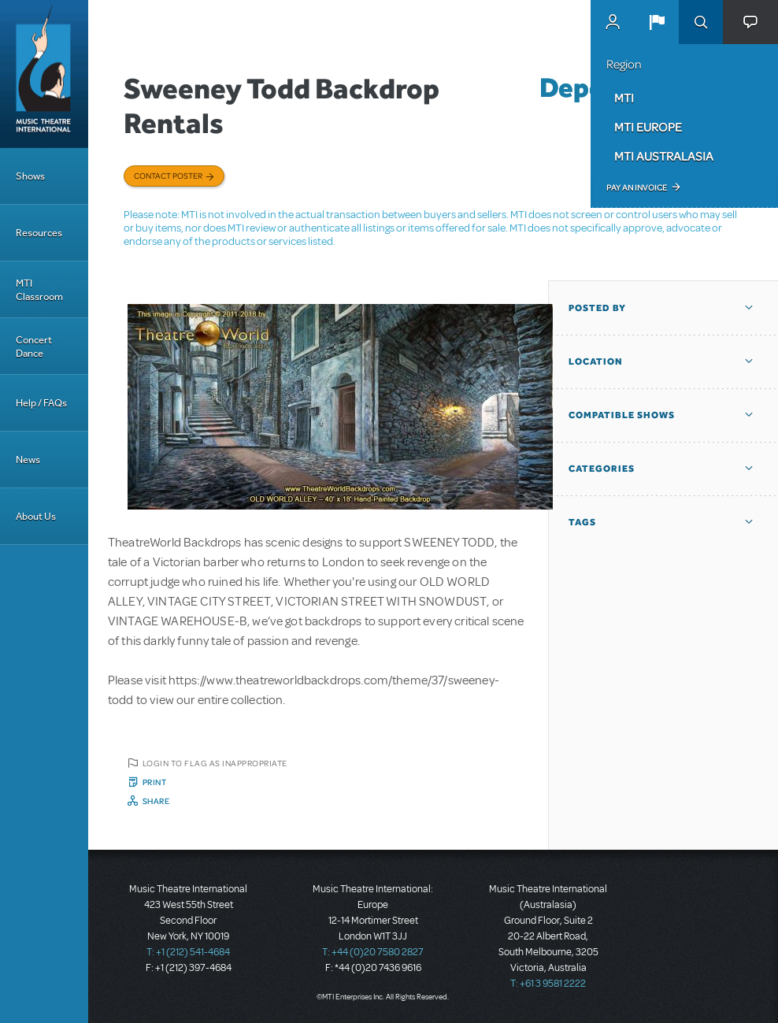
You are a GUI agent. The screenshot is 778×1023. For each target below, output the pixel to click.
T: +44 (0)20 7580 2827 (373, 952)
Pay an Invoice (636, 187)
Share (156, 800)
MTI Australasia (663, 156)
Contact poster (168, 175)
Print (155, 782)
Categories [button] (602, 468)
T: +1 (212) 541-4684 (188, 952)
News (28, 459)
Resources (39, 232)
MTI (624, 98)
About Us (36, 516)
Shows (30, 176)
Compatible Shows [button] (622, 415)
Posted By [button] (597, 307)
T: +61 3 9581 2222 (548, 983)
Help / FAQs (41, 403)
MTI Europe (648, 127)
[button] (657, 22)
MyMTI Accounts (613, 22)
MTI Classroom (39, 289)
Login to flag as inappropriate (215, 763)
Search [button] (701, 22)
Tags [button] (582, 522)
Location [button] (596, 361)
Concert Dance (34, 346)
